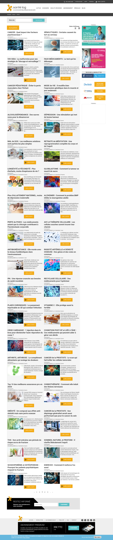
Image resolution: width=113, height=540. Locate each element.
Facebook (82, 520)
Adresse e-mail (38, 502)
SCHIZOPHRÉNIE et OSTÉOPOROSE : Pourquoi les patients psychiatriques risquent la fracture (23, 467)
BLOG (83, 8)
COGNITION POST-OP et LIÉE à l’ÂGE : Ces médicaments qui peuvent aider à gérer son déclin (60, 332)
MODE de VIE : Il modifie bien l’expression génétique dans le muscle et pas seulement (61, 88)
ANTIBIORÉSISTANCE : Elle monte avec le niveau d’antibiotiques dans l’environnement (24, 251)
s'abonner (73, 528)
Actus (38, 8)
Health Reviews (56, 8)
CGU (68, 520)
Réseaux (77, 8)
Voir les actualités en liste (75, 28)
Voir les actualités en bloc (79, 28)
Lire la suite (28, 53)
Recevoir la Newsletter (94, 72)
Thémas (91, 1)
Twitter (85, 520)
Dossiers (45, 8)
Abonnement (68, 8)
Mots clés (12, 20)
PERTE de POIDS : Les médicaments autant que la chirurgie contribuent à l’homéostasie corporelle (23, 224)
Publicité (61, 520)
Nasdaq (92, 7)
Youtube (94, 520)
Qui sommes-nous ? (51, 520)
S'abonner (64, 504)
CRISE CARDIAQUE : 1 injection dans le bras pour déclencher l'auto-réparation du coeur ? (25, 332)
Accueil (9, 14)
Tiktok (91, 520)
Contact (74, 520)
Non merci (97, 537)
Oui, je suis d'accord (87, 537)
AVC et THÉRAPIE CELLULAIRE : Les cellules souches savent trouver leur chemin (59, 224)
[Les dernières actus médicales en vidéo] (93, 123)
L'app (85, 1)
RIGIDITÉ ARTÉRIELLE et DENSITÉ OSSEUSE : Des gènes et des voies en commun (60, 251)
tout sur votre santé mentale (100, 84)
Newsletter (39, 520)
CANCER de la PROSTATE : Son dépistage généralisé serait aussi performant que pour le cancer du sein (60, 413)
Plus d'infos (26, 537)
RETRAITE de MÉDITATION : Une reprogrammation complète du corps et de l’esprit (61, 143)
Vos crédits (100, 91)
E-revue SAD (78, 1)
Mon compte (101, 1)
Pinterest (88, 520)
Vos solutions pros (100, 97)
